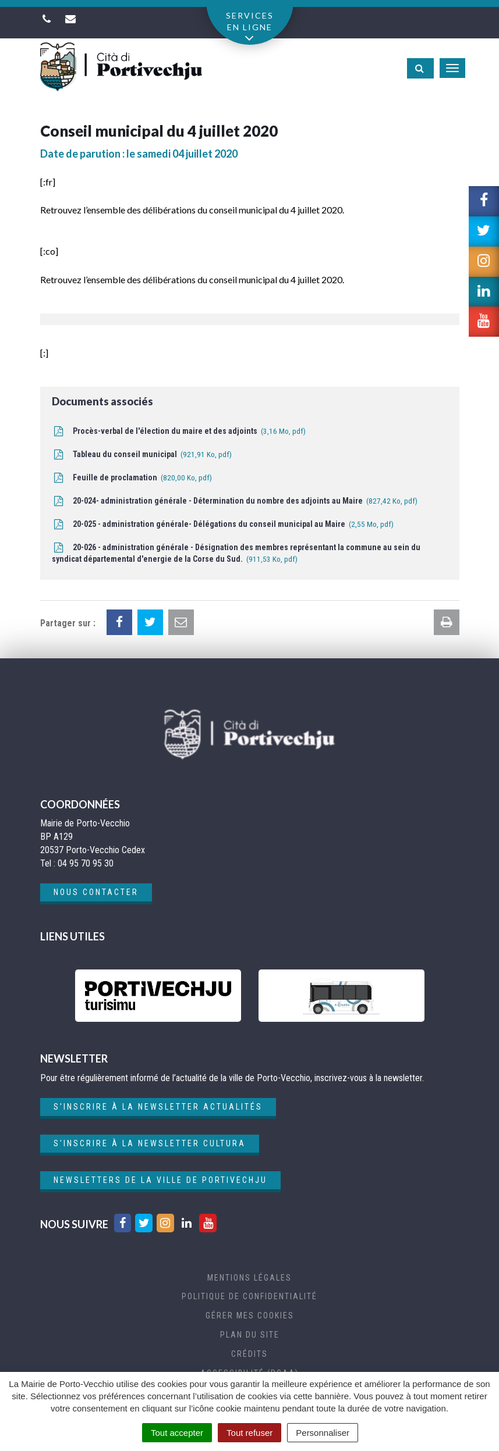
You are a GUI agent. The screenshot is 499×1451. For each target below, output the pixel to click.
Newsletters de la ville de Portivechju (160, 1180)
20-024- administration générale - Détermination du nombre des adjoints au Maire (234, 501)
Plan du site (249, 1334)
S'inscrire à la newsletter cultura (150, 1143)
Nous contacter (96, 892)
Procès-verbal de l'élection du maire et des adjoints (179, 431)
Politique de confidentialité (249, 1296)
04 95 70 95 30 (86, 863)
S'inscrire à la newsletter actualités (158, 1106)
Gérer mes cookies (250, 1315)
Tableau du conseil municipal (142, 455)
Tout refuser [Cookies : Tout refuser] (249, 1433)
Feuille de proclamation (132, 478)
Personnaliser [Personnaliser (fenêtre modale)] (322, 1433)
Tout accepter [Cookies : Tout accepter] (177, 1433)
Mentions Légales (249, 1277)
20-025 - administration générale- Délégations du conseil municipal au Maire (223, 524)
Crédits (249, 1354)
